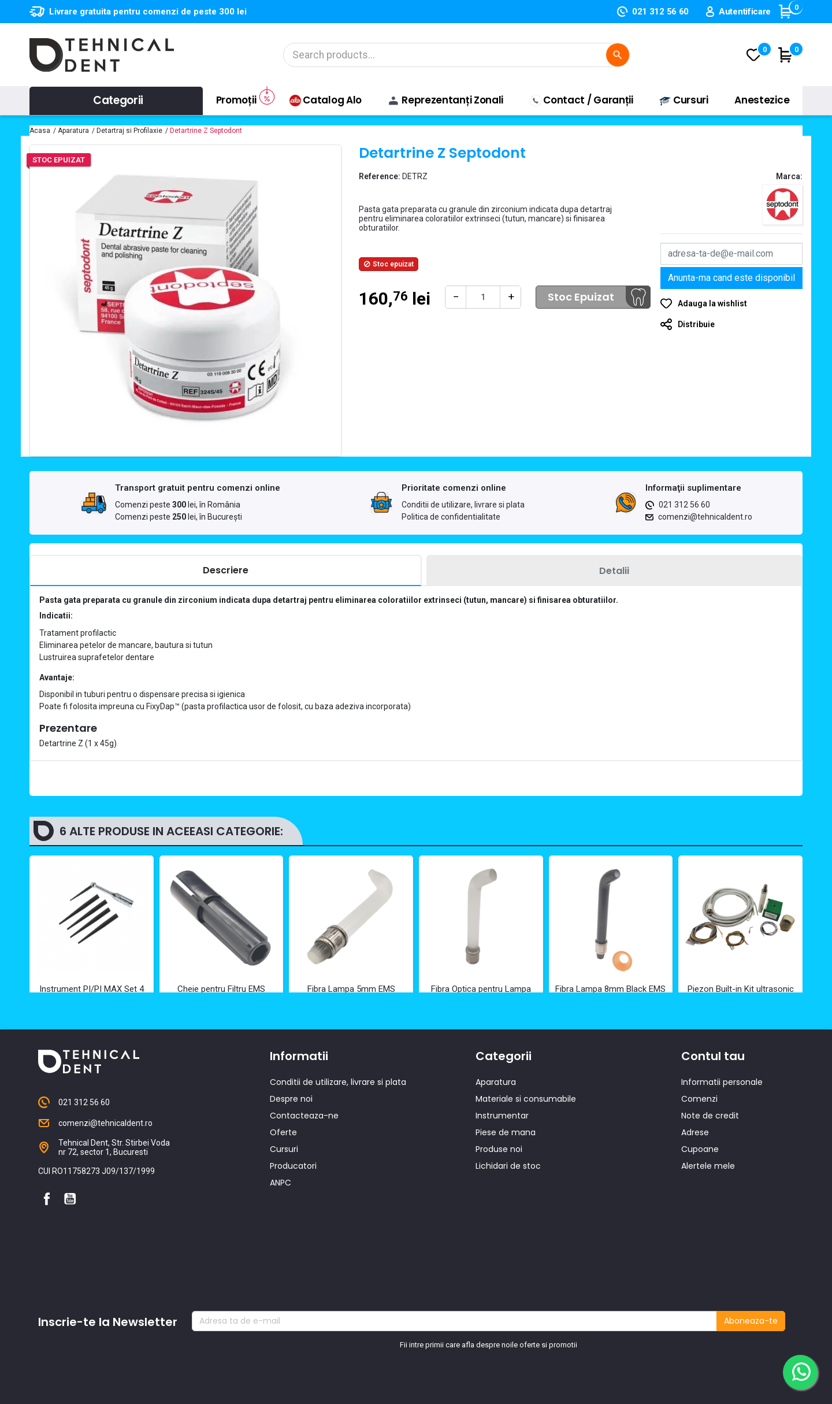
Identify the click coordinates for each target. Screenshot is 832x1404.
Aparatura (496, 1154)
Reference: (379, 176)
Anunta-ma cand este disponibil (731, 277)
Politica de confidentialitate (451, 516)
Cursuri (284, 1221)
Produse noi (499, 1221)
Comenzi (699, 1171)
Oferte (283, 1204)
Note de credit (710, 1188)
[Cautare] (456, 54)
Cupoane (700, 1221)
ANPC (280, 1255)
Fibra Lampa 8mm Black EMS (610, 989)
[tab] (225, 571)
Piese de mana (506, 1204)
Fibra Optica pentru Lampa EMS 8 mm (481, 994)
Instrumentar (502, 1188)
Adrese (695, 1204)
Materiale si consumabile (526, 1171)
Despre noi (291, 1171)
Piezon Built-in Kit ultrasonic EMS (741, 994)
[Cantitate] (483, 297)
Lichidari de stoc (508, 1238)
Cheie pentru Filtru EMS (221, 989)
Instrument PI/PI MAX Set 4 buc (91, 994)
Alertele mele (708, 1238)
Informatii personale (722, 1154)
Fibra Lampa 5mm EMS (351, 989)
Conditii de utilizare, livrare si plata (463, 504)
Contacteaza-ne (304, 1188)
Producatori (293, 1238)
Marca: (789, 176)
